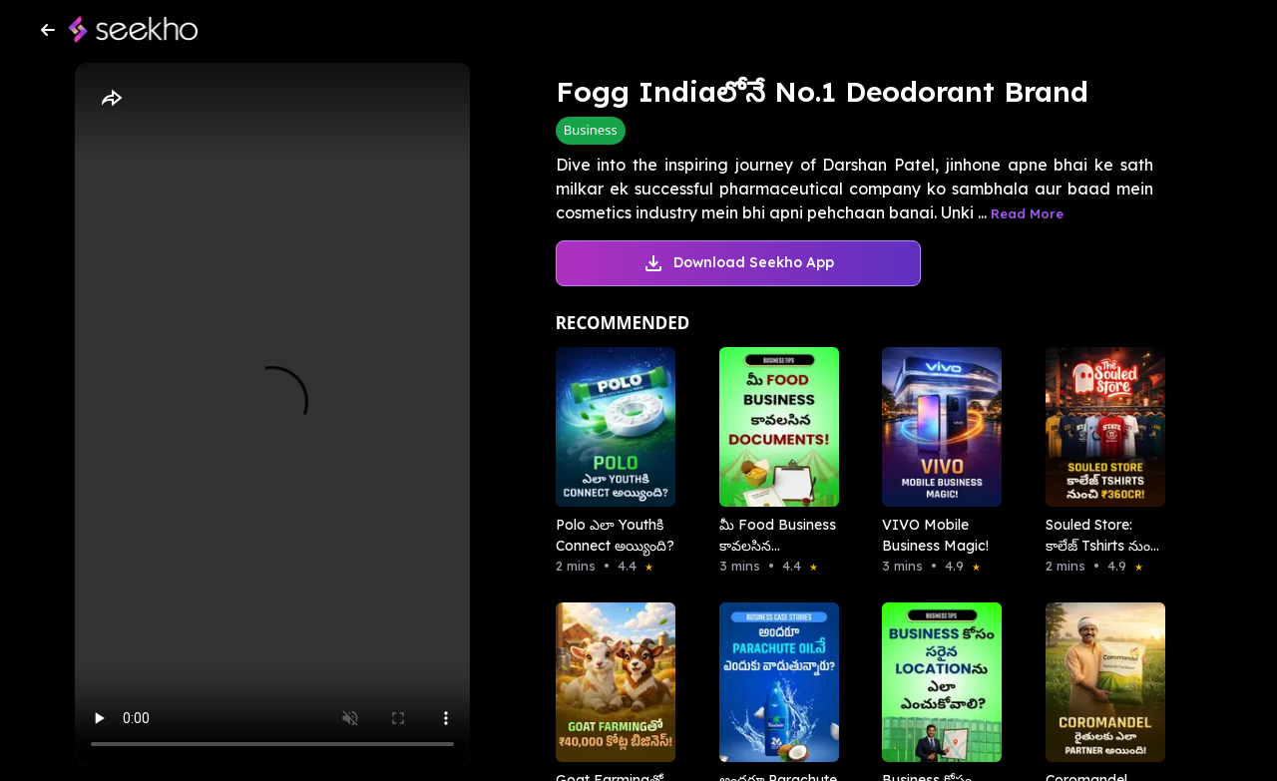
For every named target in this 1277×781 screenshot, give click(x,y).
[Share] (111, 99)
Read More (1027, 213)
